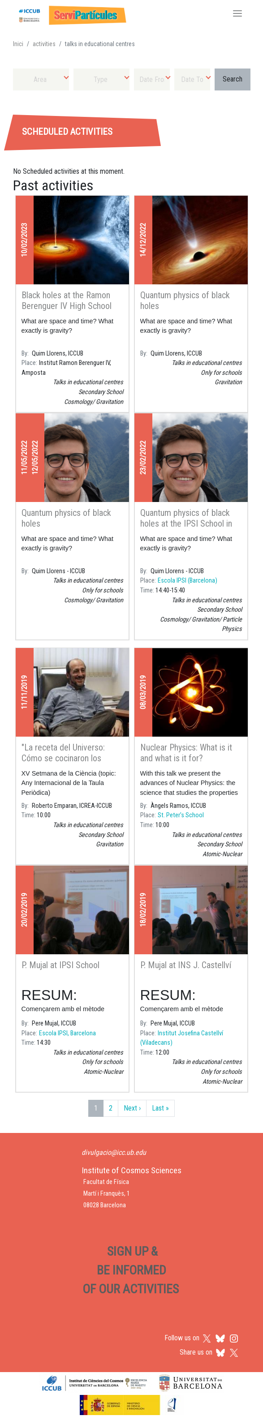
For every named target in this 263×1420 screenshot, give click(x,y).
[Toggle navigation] (237, 14)
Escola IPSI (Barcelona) (187, 580)
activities (44, 43)
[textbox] (41, 79)
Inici (18, 43)
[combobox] (41, 79)
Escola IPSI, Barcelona (67, 1033)
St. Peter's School (181, 815)
